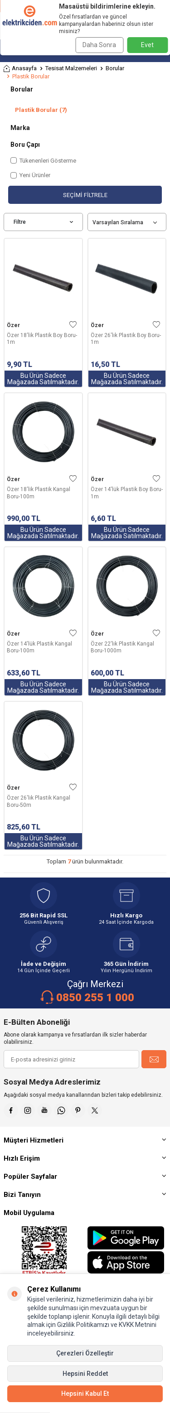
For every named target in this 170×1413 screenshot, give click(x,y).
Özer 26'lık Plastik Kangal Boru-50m (38, 801)
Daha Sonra (99, 44)
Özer (13, 325)
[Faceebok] (11, 1110)
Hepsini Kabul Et (85, 1393)
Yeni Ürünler (30, 175)
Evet (147, 44)
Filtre (43, 222)
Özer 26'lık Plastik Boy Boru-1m (126, 339)
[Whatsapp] (61, 1110)
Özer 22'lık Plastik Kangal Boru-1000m (122, 647)
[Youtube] (44, 1110)
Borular (115, 68)
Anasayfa (20, 68)
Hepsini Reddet (85, 1373)
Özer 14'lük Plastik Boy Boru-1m (127, 493)
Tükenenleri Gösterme (43, 160)
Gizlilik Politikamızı (83, 1324)
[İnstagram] (27, 1110)
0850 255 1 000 (95, 997)
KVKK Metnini (136, 1324)
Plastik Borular (41, 110)
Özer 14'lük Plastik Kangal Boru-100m (39, 647)
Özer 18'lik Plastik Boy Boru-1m (42, 339)
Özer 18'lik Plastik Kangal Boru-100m (38, 493)
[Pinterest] (78, 1110)
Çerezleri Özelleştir (85, 1353)
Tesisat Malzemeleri (71, 68)
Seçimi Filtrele (85, 195)
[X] (94, 1110)
